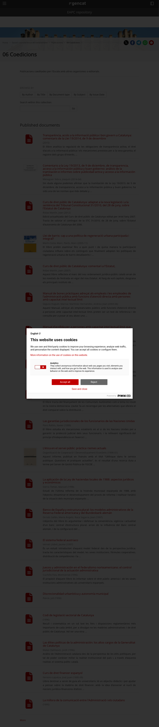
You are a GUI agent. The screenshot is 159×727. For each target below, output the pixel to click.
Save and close (79, 389)
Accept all (65, 382)
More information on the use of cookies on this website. (59, 355)
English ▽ (36, 333)
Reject (94, 382)
